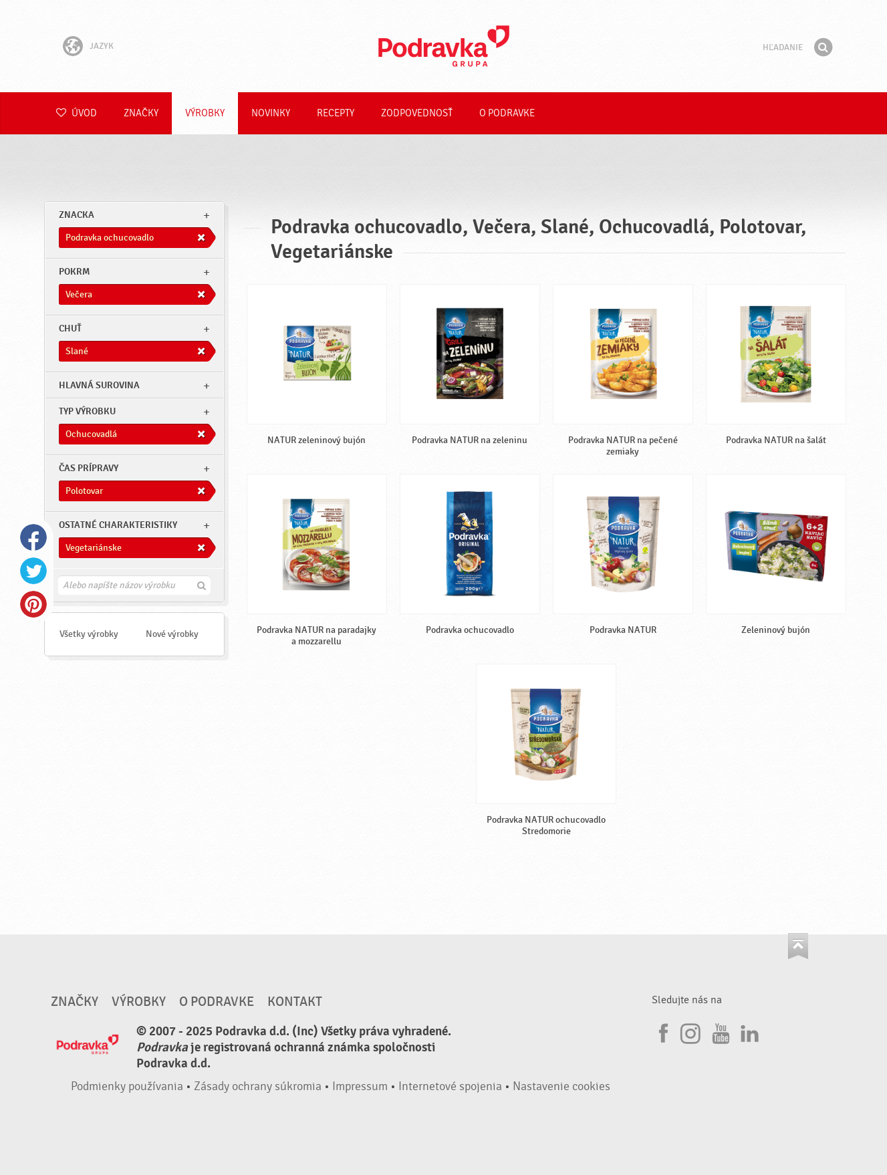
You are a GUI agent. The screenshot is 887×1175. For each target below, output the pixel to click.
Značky (141, 113)
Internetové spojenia (450, 1086)
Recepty (335, 113)
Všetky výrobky (88, 634)
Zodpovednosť (417, 113)
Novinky (270, 113)
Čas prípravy (88, 468)
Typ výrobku (87, 411)
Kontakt (294, 1002)
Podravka (444, 46)
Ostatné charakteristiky (118, 525)
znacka (76, 215)
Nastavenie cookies (561, 1086)
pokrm (74, 271)
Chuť (70, 328)
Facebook (33, 537)
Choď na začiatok (798, 946)
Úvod (76, 113)
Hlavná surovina (99, 385)
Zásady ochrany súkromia (258, 1086)
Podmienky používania (127, 1086)
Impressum (360, 1086)
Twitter (33, 570)
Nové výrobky (172, 634)
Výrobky (205, 113)
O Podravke (507, 113)
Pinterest (33, 604)
